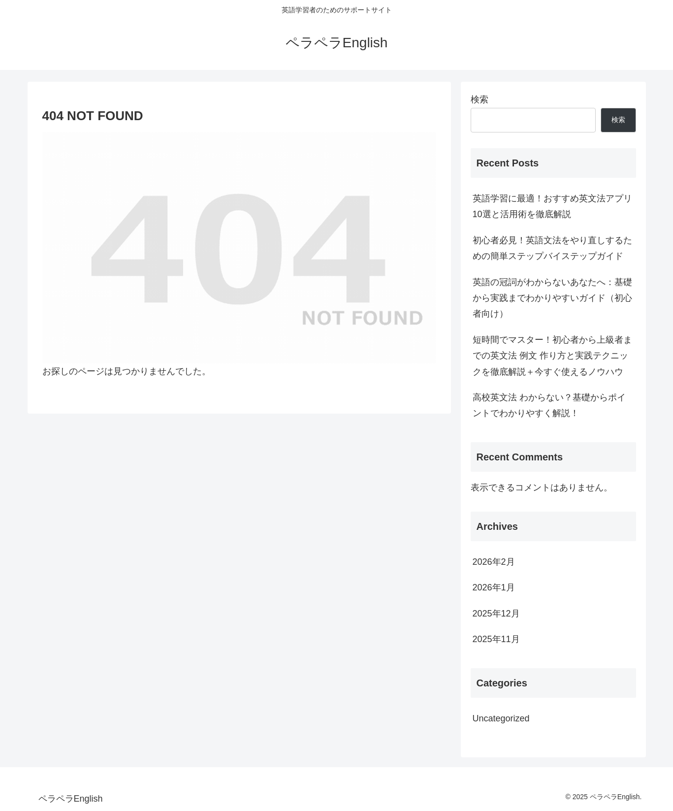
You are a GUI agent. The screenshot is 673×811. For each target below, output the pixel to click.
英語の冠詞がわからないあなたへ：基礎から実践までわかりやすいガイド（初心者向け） (552, 298)
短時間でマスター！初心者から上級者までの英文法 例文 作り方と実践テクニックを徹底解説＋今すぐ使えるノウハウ (552, 356)
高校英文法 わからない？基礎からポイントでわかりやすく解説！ (549, 405)
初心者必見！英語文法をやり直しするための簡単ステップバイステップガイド (552, 248)
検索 (479, 99)
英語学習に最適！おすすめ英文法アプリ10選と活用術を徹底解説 (552, 206)
